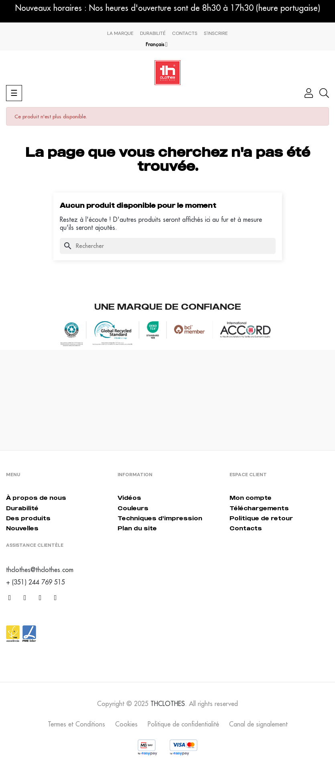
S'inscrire (216, 33)
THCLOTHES (167, 704)
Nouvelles (22, 528)
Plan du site (137, 528)
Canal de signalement (258, 724)
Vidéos (129, 497)
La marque (120, 33)
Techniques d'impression (160, 518)
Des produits (28, 518)
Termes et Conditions (76, 724)
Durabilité (153, 33)
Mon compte (250, 497)
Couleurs (133, 508)
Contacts (184, 33)
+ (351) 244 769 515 (35, 582)
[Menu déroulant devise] (157, 45)
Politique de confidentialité (183, 724)
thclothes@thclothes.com (39, 570)
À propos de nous (36, 497)
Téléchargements (259, 508)
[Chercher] (168, 246)
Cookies (126, 724)
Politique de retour (261, 518)
